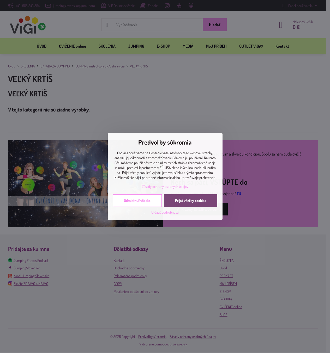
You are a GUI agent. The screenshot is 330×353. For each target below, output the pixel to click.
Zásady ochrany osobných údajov (165, 186)
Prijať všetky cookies (190, 200)
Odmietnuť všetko (137, 200)
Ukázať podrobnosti (165, 212)
